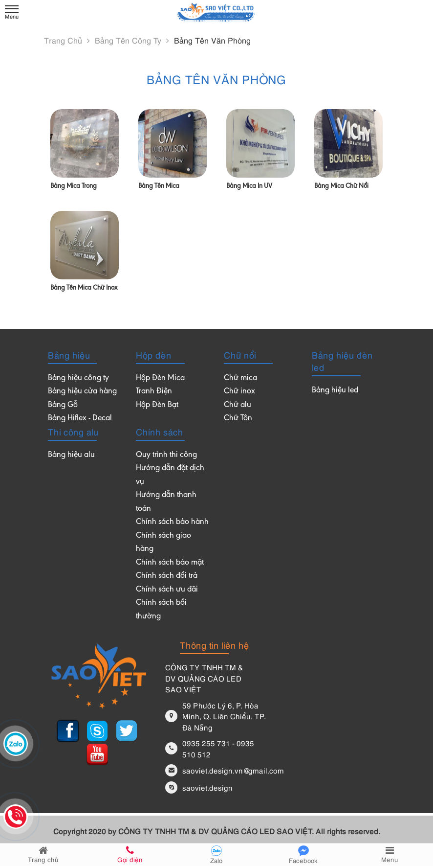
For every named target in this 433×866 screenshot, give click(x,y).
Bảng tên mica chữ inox (83, 288)
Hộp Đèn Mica (160, 378)
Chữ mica (240, 378)
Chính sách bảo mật (170, 563)
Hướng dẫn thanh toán (166, 502)
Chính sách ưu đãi (167, 590)
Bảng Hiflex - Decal (80, 418)
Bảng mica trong (73, 186)
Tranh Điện (154, 391)
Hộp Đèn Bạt (157, 405)
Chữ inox (239, 391)
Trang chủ (67, 40)
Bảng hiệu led (335, 391)
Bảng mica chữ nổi (341, 186)
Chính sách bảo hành (172, 522)
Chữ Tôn (238, 418)
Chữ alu (237, 405)
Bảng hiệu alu (71, 455)
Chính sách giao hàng (163, 543)
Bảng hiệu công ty (78, 378)
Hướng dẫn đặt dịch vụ (170, 475)
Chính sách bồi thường (161, 610)
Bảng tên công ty (132, 40)
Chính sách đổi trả (166, 576)
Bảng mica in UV (249, 186)
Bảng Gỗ (63, 405)
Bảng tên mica (158, 186)
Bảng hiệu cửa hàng (82, 391)
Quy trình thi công (166, 455)
